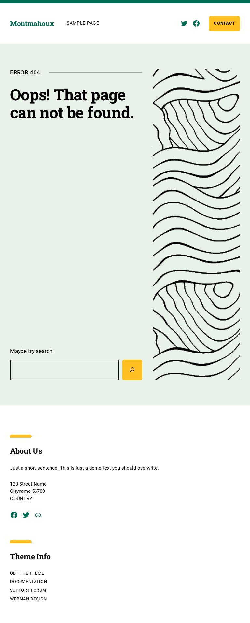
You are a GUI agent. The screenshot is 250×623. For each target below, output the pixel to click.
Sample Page (83, 23)
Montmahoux (32, 23)
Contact (224, 23)
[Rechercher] (132, 370)
